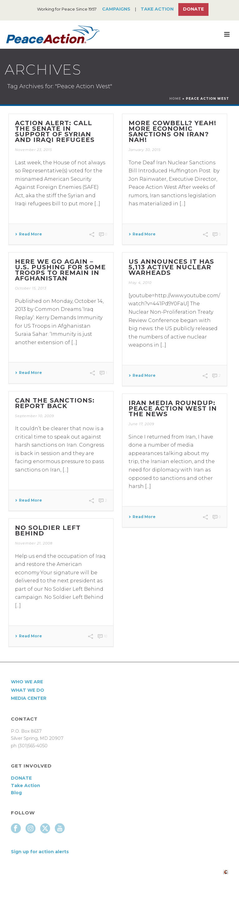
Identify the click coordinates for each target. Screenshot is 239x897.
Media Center (28, 698)
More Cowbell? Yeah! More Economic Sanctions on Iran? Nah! (172, 131)
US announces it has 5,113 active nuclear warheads (171, 267)
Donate (193, 9)
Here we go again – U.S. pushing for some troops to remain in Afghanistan (60, 270)
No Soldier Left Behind (48, 530)
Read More (28, 234)
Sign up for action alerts (40, 851)
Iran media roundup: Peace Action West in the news (173, 408)
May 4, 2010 (140, 282)
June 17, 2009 (141, 424)
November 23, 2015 (33, 150)
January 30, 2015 (145, 150)
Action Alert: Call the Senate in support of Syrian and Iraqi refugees (55, 131)
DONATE (21, 778)
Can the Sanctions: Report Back (55, 403)
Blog (16, 792)
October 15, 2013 (30, 288)
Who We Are (27, 682)
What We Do (27, 690)
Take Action (157, 9)
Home (175, 99)
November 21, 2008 (34, 543)
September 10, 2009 (34, 416)
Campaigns (116, 9)
